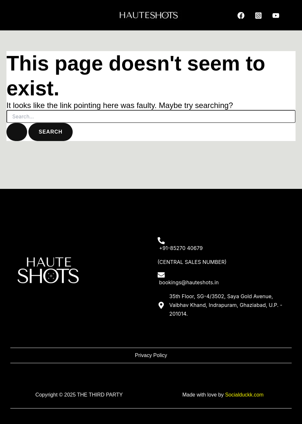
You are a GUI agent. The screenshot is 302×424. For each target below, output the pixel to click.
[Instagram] (258, 15)
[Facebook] (241, 15)
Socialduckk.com (244, 394)
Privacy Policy (151, 355)
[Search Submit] (16, 132)
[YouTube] (275, 15)
